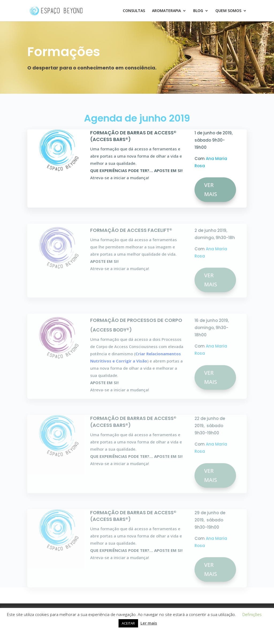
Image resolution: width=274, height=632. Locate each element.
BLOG (198, 11)
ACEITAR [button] (128, 623)
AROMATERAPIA (166, 11)
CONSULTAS (134, 11)
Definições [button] (252, 614)
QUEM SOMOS (228, 11)
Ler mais (148, 623)
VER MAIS (210, 189)
